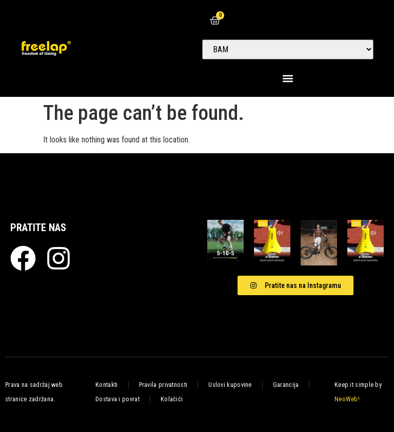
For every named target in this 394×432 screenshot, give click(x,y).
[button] (288, 78)
